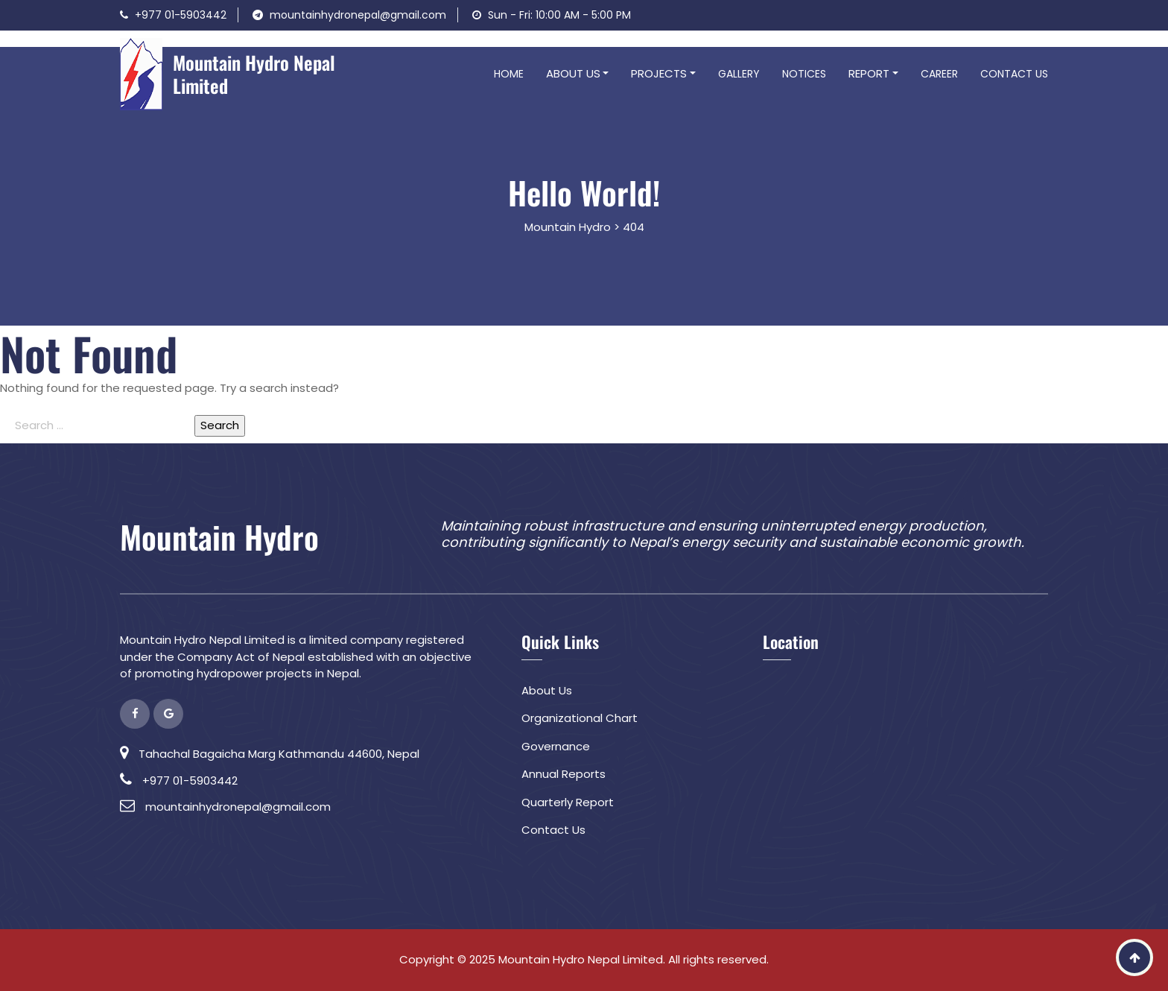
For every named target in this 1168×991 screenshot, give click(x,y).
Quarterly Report (567, 802)
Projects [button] (659, 73)
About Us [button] (573, 73)
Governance (555, 746)
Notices (804, 73)
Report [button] (868, 73)
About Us (546, 690)
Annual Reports (563, 774)
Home (509, 73)
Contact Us (1014, 73)
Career (939, 73)
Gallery (739, 73)
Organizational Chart (579, 718)
